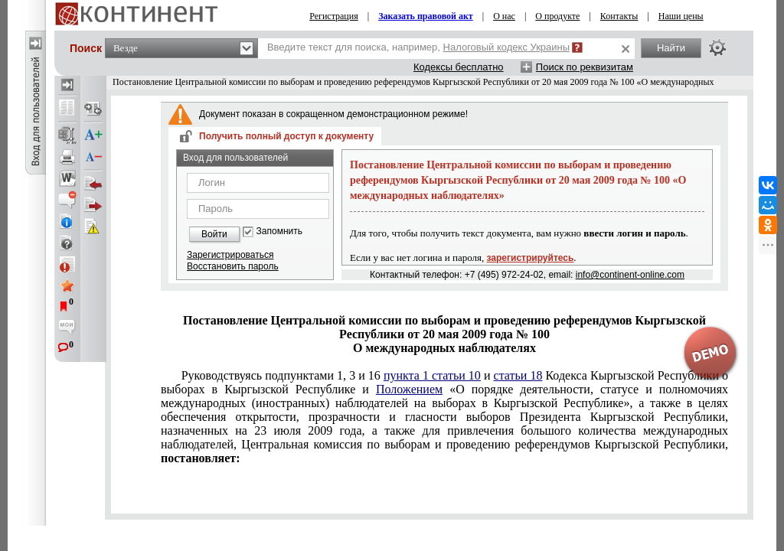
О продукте (557, 16)
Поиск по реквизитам (584, 67)
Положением (409, 389)
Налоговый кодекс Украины (506, 47)
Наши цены (681, 16)
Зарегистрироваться (230, 254)
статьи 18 (518, 375)
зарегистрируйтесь (530, 258)
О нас (504, 16)
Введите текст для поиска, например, (418, 47)
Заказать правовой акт (425, 16)
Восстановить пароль (233, 266)
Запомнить (279, 231)
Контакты (619, 16)
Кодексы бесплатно (458, 67)
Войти (214, 234)
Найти (671, 48)
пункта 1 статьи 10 (432, 375)
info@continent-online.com (630, 274)
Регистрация (333, 16)
